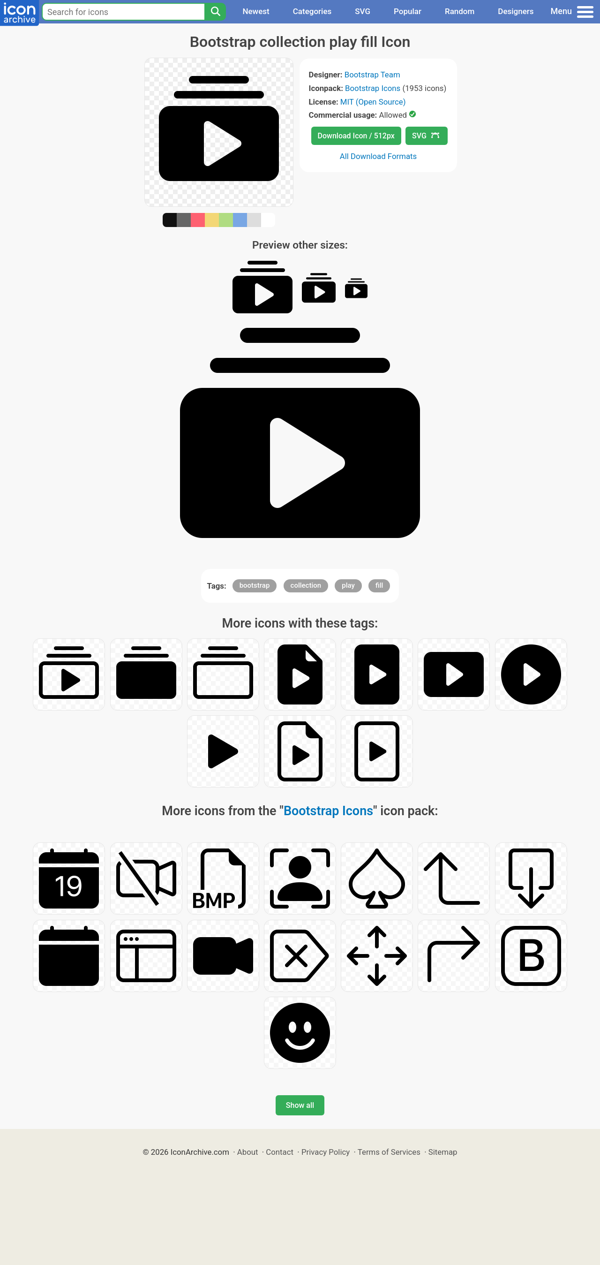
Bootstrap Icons (372, 88)
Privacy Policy (325, 1152)
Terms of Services (389, 1152)
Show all (300, 1105)
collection (306, 585)
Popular (407, 11)
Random (459, 11)
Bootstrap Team (372, 74)
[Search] (215, 12)
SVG (362, 11)
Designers (515, 11)
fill (379, 585)
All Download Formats (378, 156)
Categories (312, 11)
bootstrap (255, 585)
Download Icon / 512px (356, 135)
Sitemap (443, 1152)
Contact (279, 1152)
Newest (255, 11)
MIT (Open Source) (373, 101)
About (247, 1152)
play (348, 585)
